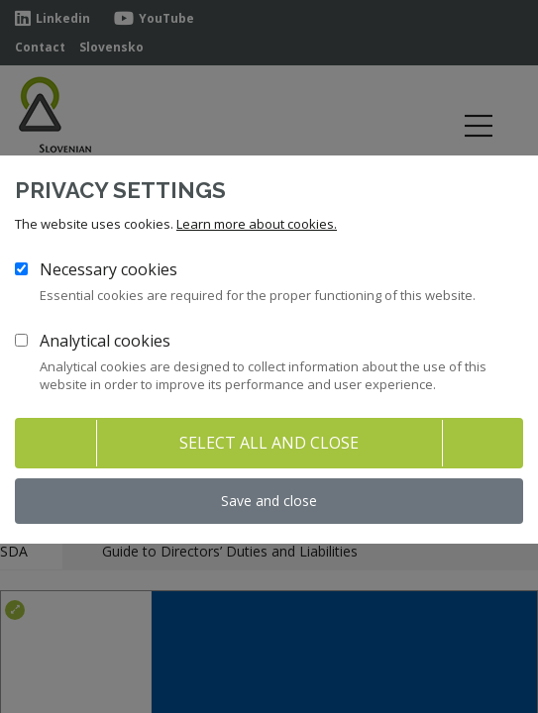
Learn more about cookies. (256, 224)
